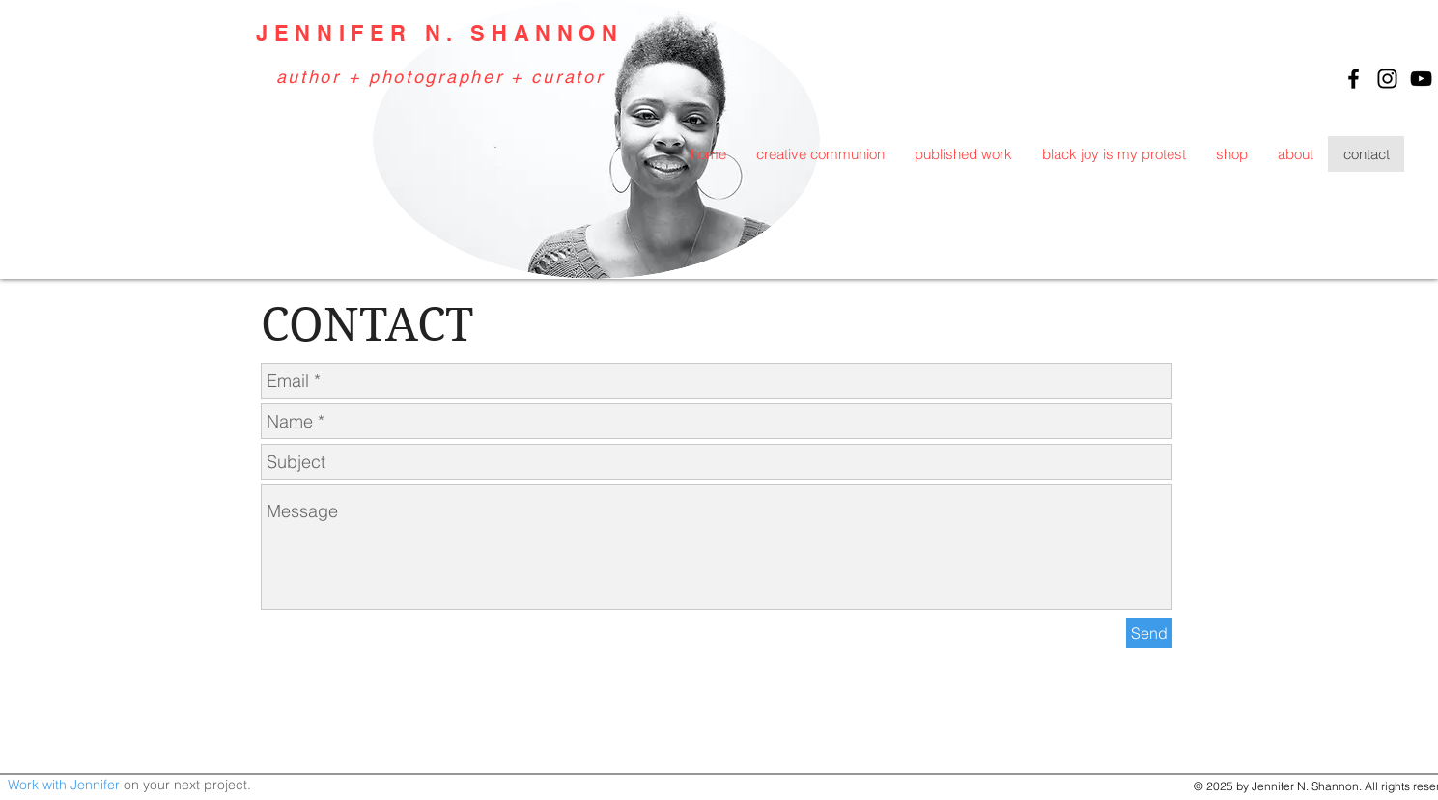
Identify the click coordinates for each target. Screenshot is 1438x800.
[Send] (1149, 633)
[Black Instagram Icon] (1387, 79)
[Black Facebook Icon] (1353, 79)
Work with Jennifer (64, 784)
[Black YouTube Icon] (1421, 79)
